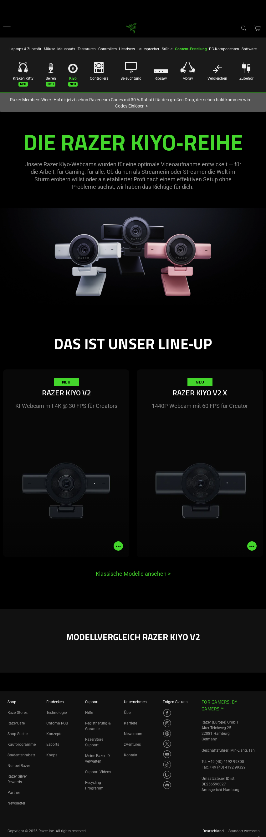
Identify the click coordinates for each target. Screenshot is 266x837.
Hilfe (89, 712)
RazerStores (18, 712)
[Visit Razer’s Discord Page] (167, 785)
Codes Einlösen (131, 105)
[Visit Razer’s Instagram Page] (167, 723)
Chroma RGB (57, 723)
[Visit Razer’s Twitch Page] (167, 774)
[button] (7, 28)
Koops (51, 755)
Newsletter (16, 803)
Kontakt (130, 755)
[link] (131, 28)
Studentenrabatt (21, 755)
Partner (14, 792)
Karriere (130, 723)
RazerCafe (16, 723)
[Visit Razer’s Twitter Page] (167, 743)
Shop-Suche (18, 734)
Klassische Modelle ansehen (133, 573)
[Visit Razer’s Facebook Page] (167, 713)
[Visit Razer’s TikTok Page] (167, 764)
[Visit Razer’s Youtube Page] (167, 754)
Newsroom (133, 734)
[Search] (243, 27)
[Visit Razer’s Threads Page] (167, 733)
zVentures (132, 744)
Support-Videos (98, 772)
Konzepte (54, 734)
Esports (52, 744)
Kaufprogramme (22, 744)
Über (128, 712)
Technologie (56, 712)
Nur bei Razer (19, 766)
